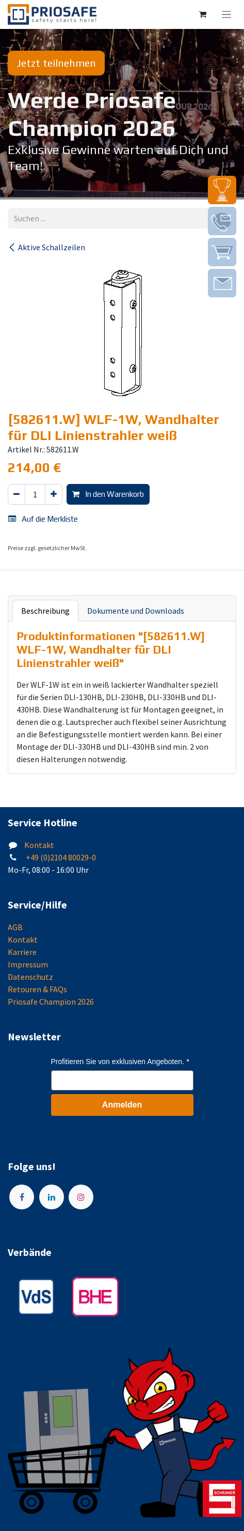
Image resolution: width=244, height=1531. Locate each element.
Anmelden (122, 1104)
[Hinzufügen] (53, 494)
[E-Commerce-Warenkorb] (203, 14)
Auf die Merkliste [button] (43, 518)
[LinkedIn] (51, 1197)
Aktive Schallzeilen (46, 247)
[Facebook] (21, 1197)
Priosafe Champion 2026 (51, 1001)
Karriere (22, 952)
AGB (15, 927)
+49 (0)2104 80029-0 (60, 857)
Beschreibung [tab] (45, 610)
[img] (222, 190)
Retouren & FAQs (37, 989)
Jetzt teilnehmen (56, 63)
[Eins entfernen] (16, 494)
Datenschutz (30, 977)
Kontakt (39, 845)
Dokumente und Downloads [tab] (135, 610)
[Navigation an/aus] (227, 14)
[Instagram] (81, 1197)
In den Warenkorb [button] (108, 494)
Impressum (28, 964)
